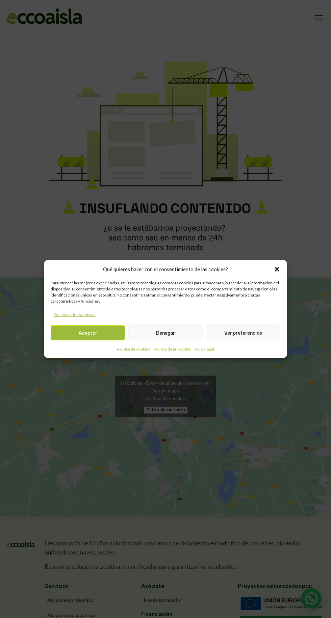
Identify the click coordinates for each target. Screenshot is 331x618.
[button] (277, 269)
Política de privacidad (173, 349)
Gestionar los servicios (75, 314)
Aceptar (88, 333)
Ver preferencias (243, 333)
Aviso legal (204, 349)
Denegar (165, 333)
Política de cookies (133, 349)
